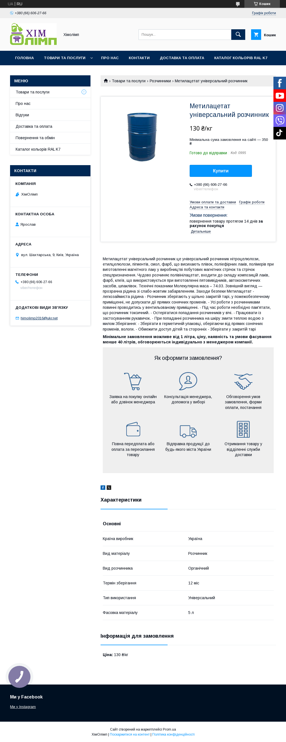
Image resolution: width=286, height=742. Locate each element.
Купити (221, 170)
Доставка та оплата (182, 58)
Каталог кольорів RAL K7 (240, 58)
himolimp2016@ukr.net (39, 318)
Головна (24, 58)
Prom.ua (169, 729)
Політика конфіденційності (173, 734)
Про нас (110, 58)
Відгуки (22, 115)
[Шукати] (238, 34)
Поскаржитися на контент (130, 734)
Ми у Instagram (23, 707)
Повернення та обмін (35, 138)
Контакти (139, 58)
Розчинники (160, 81)
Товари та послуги (64, 58)
